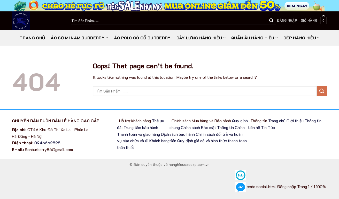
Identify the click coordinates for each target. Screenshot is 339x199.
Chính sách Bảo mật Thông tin (207, 127)
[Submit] (271, 20)
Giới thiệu (295, 120)
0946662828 (47, 142)
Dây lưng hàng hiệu (201, 37)
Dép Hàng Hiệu (301, 37)
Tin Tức (268, 127)
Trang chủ (32, 37)
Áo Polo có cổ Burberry (142, 37)
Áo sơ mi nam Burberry (79, 37)
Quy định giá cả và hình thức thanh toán (212, 140)
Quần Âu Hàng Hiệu (254, 37)
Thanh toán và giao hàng (138, 134)
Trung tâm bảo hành (141, 127)
